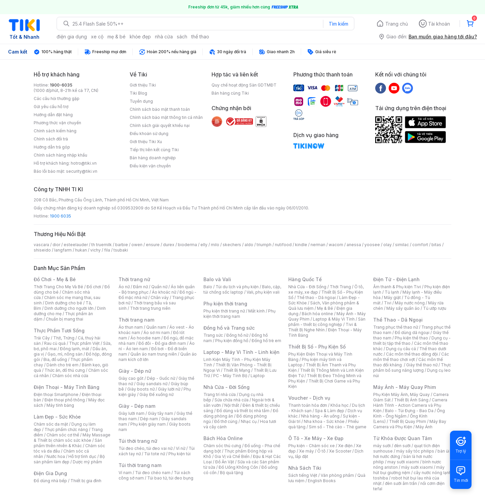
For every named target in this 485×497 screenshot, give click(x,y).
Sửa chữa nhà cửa (232, 399)
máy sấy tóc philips (415, 451)
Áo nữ (124, 286)
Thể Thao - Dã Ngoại (398, 320)
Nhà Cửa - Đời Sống (226, 387)
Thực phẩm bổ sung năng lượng (412, 367)
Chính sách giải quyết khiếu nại (160, 125)
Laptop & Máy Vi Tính (334, 319)
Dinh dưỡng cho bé (63, 302)
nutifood (283, 244)
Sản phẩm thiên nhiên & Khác (68, 443)
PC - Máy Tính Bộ (230, 375)
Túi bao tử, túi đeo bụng (170, 478)
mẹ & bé (116, 36)
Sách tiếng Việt (302, 475)
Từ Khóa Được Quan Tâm (402, 438)
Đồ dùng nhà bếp (50, 480)
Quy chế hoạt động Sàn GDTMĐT (244, 85)
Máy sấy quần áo (403, 308)
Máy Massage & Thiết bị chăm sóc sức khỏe (72, 437)
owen (136, 244)
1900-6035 (61, 85)
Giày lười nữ (169, 389)
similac (402, 244)
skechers (232, 244)
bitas (436, 244)
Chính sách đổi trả (51, 138)
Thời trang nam (136, 320)
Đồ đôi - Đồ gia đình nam (162, 343)
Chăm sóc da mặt (51, 424)
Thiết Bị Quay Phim (407, 421)
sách (182, 36)
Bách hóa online (317, 313)
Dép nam (149, 418)
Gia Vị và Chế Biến (232, 456)
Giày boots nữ (141, 389)
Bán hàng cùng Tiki (230, 93)
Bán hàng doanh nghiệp (153, 157)
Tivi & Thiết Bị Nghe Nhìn (322, 327)
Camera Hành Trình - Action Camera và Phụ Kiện (410, 405)
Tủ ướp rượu (434, 308)
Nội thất (231, 405)
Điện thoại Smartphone (56, 394)
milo (215, 244)
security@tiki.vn (81, 171)
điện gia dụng (72, 36)
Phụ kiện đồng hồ (231, 340)
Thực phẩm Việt (84, 343)
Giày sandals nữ (151, 383)
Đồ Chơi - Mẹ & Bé (55, 279)
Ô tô (321, 451)
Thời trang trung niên (150, 308)
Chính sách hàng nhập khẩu (60, 155)
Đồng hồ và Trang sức (229, 328)
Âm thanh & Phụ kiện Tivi (397, 286)
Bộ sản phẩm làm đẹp (69, 459)
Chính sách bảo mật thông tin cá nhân (166, 117)
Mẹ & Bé (325, 308)
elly (203, 244)
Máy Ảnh (424, 426)
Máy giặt (392, 297)
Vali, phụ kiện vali (263, 292)
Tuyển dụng (141, 101)
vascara (41, 244)
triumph (264, 244)
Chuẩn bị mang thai (64, 319)
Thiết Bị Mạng (236, 370)
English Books (322, 480)
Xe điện (345, 445)
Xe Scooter (340, 451)
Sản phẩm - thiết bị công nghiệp (326, 322)
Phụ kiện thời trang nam (239, 313)
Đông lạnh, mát (74, 348)
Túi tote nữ (154, 453)
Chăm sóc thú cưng (222, 445)
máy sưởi (382, 445)
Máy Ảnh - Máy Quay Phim (404, 387)
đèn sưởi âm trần (401, 483)
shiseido (42, 250)
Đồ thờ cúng (225, 421)
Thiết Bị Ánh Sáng (411, 399)
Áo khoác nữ (164, 292)
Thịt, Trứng (63, 337)
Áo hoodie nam (145, 337)
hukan (81, 250)
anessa (354, 244)
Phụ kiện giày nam (148, 424)
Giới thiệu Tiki (143, 85)
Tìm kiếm (338, 24)
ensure (153, 244)
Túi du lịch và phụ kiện (237, 286)
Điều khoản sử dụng (149, 133)
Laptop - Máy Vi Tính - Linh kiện (241, 352)
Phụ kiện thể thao (411, 337)
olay (387, 244)
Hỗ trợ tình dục (82, 456)
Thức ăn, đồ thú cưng (64, 370)
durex (168, 244)
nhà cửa (164, 36)
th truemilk (101, 244)
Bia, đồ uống (55, 359)
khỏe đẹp (140, 36)
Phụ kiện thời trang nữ (224, 310)
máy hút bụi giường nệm (409, 470)
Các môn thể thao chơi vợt (411, 357)
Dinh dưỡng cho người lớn (69, 308)
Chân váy (160, 297)
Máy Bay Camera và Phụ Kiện (409, 424)
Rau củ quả (55, 343)
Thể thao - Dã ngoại (316, 297)
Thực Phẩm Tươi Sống (59, 330)
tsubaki (121, 250)
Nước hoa (55, 456)
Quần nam (156, 327)
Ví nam (125, 472)
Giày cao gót (131, 378)
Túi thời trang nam (140, 465)
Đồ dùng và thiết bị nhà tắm (243, 410)
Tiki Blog (138, 93)
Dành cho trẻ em (62, 364)
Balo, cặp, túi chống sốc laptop (242, 289)
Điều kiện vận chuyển (150, 165)
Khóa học (339, 405)
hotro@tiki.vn (84, 163)
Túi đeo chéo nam (152, 472)
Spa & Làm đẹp (329, 410)
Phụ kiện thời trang (225, 303)
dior (56, 244)
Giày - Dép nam (137, 406)
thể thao (200, 36)
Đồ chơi (94, 286)
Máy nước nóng (410, 302)
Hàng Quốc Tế (305, 279)
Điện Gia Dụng (50, 473)
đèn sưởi (402, 445)
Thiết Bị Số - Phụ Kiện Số (317, 347)
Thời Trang (340, 286)
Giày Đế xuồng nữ (156, 394)
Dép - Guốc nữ (161, 378)
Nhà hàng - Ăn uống (320, 416)
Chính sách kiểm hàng (55, 130)
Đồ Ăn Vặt (224, 461)
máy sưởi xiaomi (417, 467)
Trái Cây (42, 337)
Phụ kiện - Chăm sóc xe (311, 445)
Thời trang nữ (134, 279)
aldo (249, 244)
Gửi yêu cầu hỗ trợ (51, 106)
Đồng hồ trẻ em (266, 340)
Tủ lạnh (392, 292)
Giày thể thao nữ (422, 364)
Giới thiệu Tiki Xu (146, 141)
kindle (301, 244)
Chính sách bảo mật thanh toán (160, 109)
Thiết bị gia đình (85, 480)
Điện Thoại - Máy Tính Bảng (66, 387)
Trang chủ (396, 24)
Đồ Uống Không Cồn (238, 467)
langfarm (63, 250)
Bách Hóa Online (223, 438)
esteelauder (76, 244)
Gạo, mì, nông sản (65, 354)
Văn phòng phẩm (337, 475)
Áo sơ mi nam (156, 332)
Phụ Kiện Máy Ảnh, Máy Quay (401, 394)
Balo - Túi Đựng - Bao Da (409, 410)
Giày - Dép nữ (135, 371)
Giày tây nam (160, 413)
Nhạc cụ (249, 421)
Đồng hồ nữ (237, 335)
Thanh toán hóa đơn (307, 405)
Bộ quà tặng (231, 472)
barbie (121, 244)
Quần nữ (159, 286)
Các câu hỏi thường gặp (56, 98)
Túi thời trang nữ (138, 441)
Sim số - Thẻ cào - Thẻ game (337, 426)
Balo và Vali (217, 279)
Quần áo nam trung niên (153, 354)
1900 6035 (60, 216)
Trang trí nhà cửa (219, 394)
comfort (420, 244)
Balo (207, 286)
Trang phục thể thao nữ (395, 327)
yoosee (372, 244)
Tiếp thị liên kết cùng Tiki (154, 149)
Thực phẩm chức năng (66, 429)
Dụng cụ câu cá (401, 348)
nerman (318, 244)
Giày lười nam (131, 413)
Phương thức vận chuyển (57, 122)
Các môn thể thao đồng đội (412, 354)
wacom (336, 244)
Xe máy (306, 451)
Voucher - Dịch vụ (309, 398)
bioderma (187, 244)
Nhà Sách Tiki (304, 468)
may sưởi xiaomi (403, 461)
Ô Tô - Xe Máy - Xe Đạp (316, 438)
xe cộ (97, 36)
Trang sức (213, 335)
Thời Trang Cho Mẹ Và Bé (58, 286)
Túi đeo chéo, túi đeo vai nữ (145, 448)
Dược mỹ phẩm (87, 461)
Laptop (258, 375)
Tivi (387, 302)
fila (107, 250)
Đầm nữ (140, 286)
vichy (95, 250)
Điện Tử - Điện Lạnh (396, 279)
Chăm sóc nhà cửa (70, 375)
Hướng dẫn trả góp (52, 147)
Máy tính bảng (60, 405)
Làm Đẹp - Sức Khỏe (57, 417)
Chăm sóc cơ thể (62, 434)
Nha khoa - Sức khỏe (324, 421)
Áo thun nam (131, 327)
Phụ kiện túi (179, 453)
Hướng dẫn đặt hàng (53, 114)
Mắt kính (256, 310)
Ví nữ (180, 448)
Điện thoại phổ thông (64, 399)
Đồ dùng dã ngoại (412, 332)
